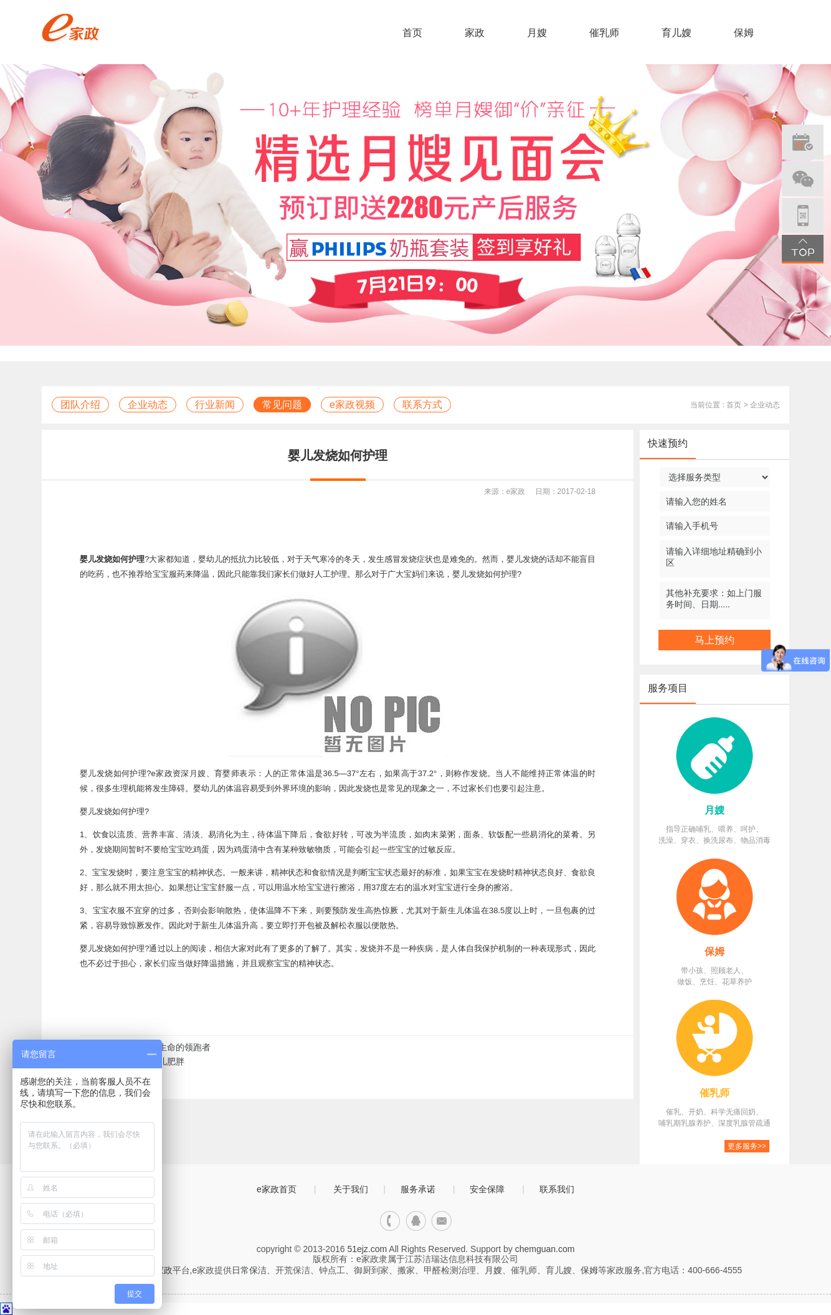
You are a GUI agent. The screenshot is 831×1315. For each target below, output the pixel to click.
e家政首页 (277, 1189)
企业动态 (148, 404)
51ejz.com (367, 1249)
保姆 (744, 32)
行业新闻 (215, 404)
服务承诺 (418, 1189)
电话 (390, 1221)
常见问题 (282, 404)
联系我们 (556, 1189)
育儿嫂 (676, 32)
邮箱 (441, 1221)
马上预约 (714, 640)
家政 (475, 32)
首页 (412, 32)
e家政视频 (352, 404)
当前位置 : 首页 (715, 405)
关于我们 (350, 1189)
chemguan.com (545, 1249)
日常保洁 (249, 1270)
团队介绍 (80, 404)
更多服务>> (747, 1146)
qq (416, 1221)
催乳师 (604, 32)
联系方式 (422, 404)
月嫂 (537, 32)
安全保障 (487, 1189)
